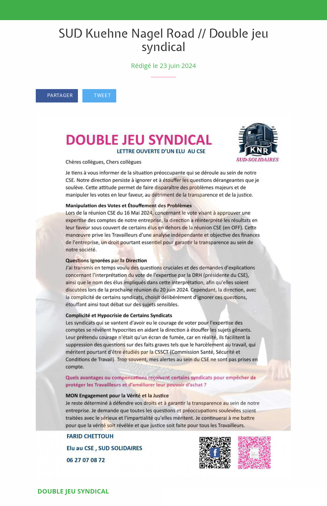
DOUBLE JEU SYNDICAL (73, 491)
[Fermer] (10, 10)
